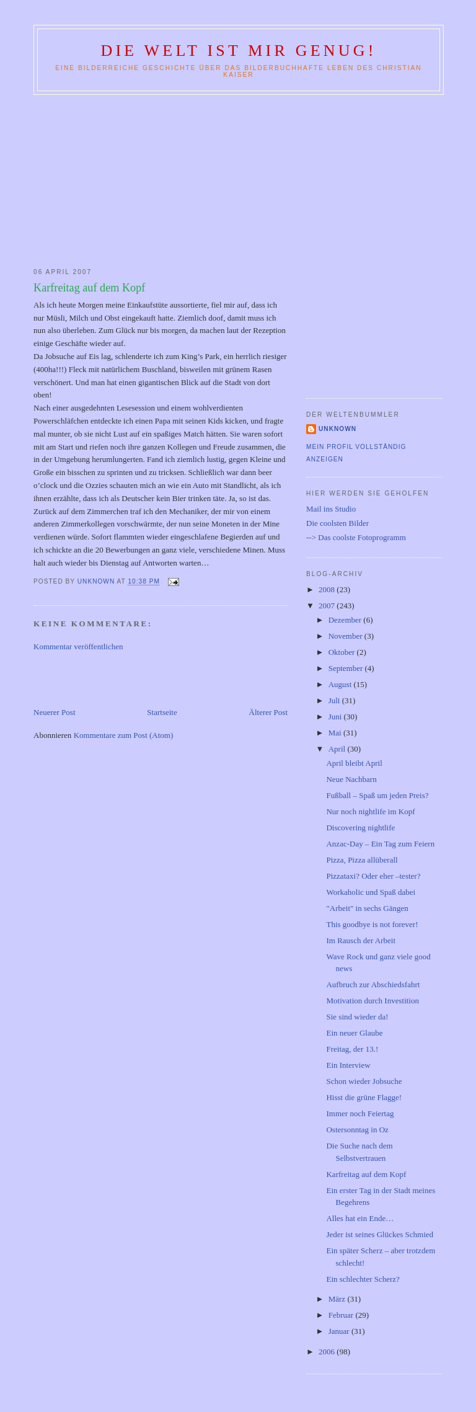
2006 (328, 1351)
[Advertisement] (238, 178)
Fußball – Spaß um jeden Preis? (377, 795)
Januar (339, 1331)
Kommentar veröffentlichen (78, 646)
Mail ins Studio (331, 508)
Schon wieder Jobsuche (364, 1081)
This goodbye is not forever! (372, 924)
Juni (336, 716)
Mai (335, 732)
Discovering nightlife (360, 827)
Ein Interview (348, 1065)
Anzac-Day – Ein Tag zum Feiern (380, 843)
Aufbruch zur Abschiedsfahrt (373, 984)
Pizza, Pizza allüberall (361, 859)
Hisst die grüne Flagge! (364, 1097)
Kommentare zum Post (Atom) (124, 735)
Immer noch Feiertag (360, 1113)
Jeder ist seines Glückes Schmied (379, 1234)
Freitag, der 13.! (352, 1049)
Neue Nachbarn (351, 779)
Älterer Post (268, 712)
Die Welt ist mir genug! (238, 51)
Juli (335, 700)
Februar (342, 1315)
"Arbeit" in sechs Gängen (367, 908)
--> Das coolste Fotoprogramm (356, 537)
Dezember (346, 619)
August (341, 684)
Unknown (337, 428)
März (338, 1298)
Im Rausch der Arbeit (360, 940)
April (338, 748)
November (346, 636)
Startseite (162, 712)
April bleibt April (354, 763)
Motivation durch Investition (372, 1000)
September (346, 668)
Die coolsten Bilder (337, 523)
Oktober (342, 652)
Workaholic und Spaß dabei (370, 892)
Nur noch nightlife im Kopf (370, 811)
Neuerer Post (54, 712)
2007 (328, 605)
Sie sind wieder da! (357, 1016)
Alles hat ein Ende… (360, 1218)
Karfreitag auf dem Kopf (366, 1174)
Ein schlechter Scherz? (362, 1279)
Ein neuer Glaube (354, 1032)
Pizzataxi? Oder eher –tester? (373, 876)
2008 (328, 589)
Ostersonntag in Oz (357, 1129)
